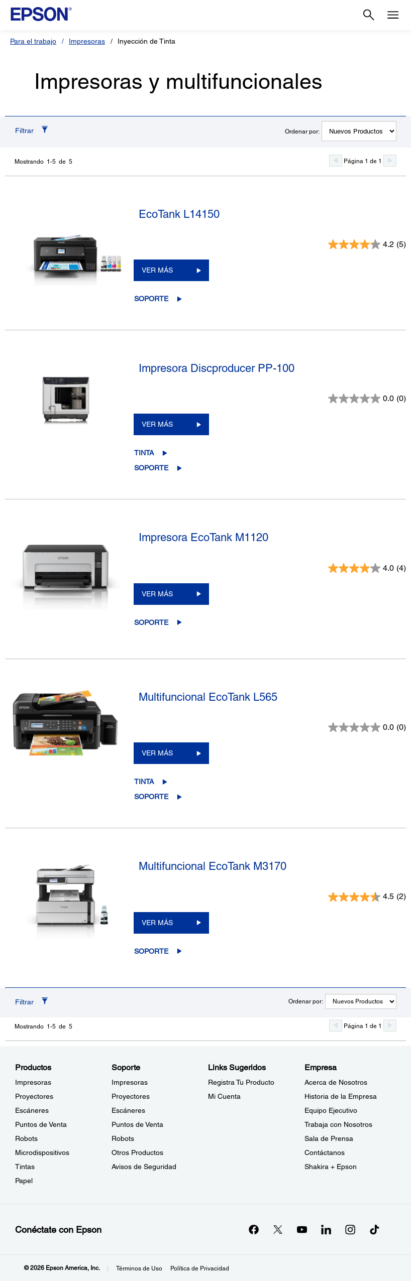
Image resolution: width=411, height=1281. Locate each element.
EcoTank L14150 (179, 214)
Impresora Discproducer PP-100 (216, 368)
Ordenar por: (302, 131)
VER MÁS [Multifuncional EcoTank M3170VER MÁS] (157, 923)
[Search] (369, 15)
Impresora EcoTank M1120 (203, 537)
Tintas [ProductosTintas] (25, 1167)
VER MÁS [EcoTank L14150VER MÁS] (157, 270)
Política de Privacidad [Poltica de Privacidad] (199, 1268)
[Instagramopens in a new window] (350, 1229)
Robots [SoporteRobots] (123, 1138)
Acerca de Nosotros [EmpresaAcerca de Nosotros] (335, 1082)
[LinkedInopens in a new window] (326, 1229)
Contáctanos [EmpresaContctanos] (324, 1152)
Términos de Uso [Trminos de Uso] (139, 1268)
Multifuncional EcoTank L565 (208, 697)
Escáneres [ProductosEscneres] (32, 1110)
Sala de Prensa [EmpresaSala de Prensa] (328, 1138)
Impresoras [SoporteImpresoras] (130, 1082)
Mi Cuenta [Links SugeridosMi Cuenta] (224, 1096)
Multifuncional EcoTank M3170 (212, 866)
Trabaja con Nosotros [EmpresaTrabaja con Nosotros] (338, 1124)
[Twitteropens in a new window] (278, 1229)
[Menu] (393, 15)
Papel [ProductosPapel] (24, 1181)
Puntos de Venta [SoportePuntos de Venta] (137, 1124)
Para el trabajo (33, 41)
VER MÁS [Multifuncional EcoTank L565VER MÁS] (157, 753)
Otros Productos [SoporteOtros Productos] (137, 1152)
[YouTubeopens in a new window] (302, 1229)
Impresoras (87, 41)
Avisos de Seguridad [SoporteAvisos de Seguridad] (144, 1167)
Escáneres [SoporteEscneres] (128, 1110)
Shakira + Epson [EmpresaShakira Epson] (330, 1167)
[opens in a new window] (374, 1229)
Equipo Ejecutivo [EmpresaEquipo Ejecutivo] (330, 1110)
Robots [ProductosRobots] (26, 1138)
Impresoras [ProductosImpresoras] (33, 1082)
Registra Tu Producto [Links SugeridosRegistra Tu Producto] (241, 1082)
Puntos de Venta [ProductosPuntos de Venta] (41, 1124)
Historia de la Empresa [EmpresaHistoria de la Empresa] (340, 1096)
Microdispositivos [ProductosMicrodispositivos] (42, 1152)
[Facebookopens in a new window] (254, 1229)
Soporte (151, 299)
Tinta (144, 453)
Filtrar (24, 130)
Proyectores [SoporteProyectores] (131, 1096)
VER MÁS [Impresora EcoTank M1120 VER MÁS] (157, 594)
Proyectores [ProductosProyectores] (34, 1096)
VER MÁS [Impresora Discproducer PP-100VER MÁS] (157, 424)
